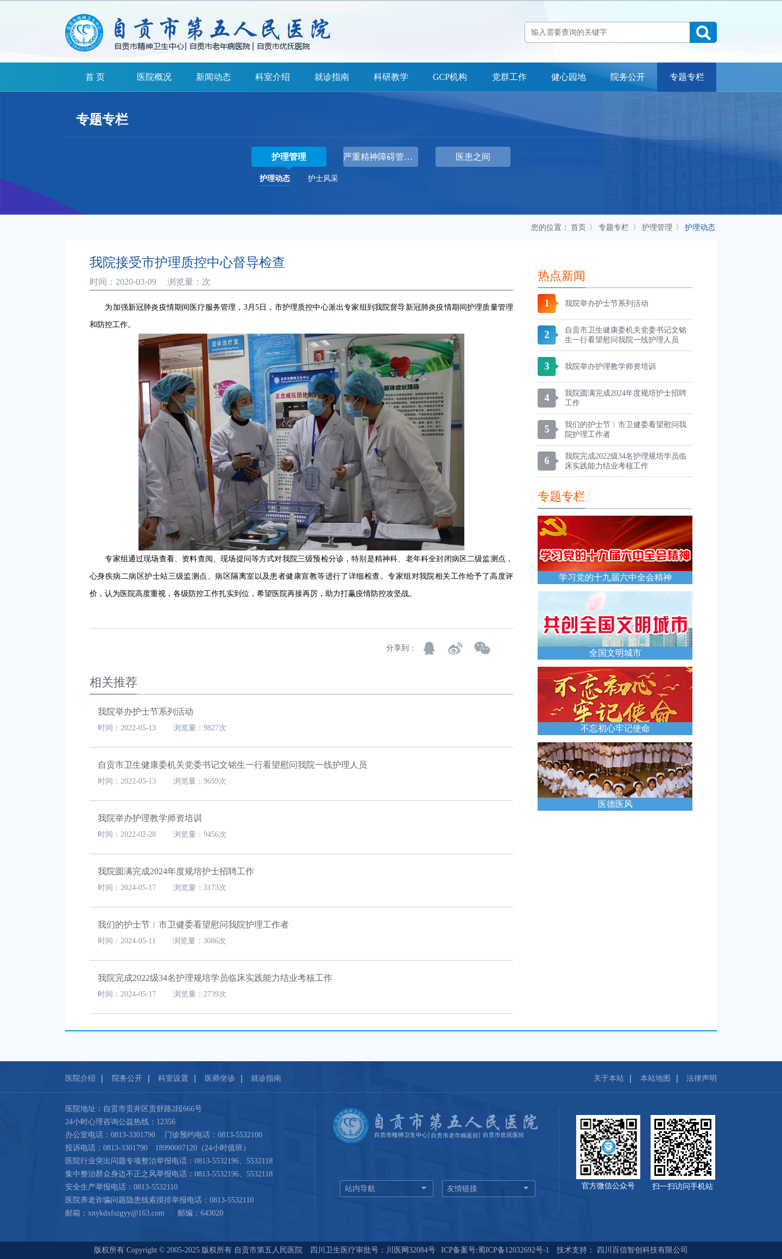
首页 (578, 227)
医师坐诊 (220, 1078)
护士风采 (323, 178)
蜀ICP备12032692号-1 (513, 1250)
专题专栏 (687, 77)
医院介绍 (80, 1078)
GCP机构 (450, 77)
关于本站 (609, 1078)
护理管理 (657, 227)
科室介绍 (272, 77)
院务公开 (627, 77)
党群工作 (509, 77)
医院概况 (154, 77)
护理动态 (275, 178)
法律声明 (701, 1078)
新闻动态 (213, 77)
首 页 (95, 77)
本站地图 (655, 1078)
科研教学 (391, 77)
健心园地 (568, 77)
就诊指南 (331, 77)
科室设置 (173, 1078)
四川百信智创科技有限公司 (641, 1250)
